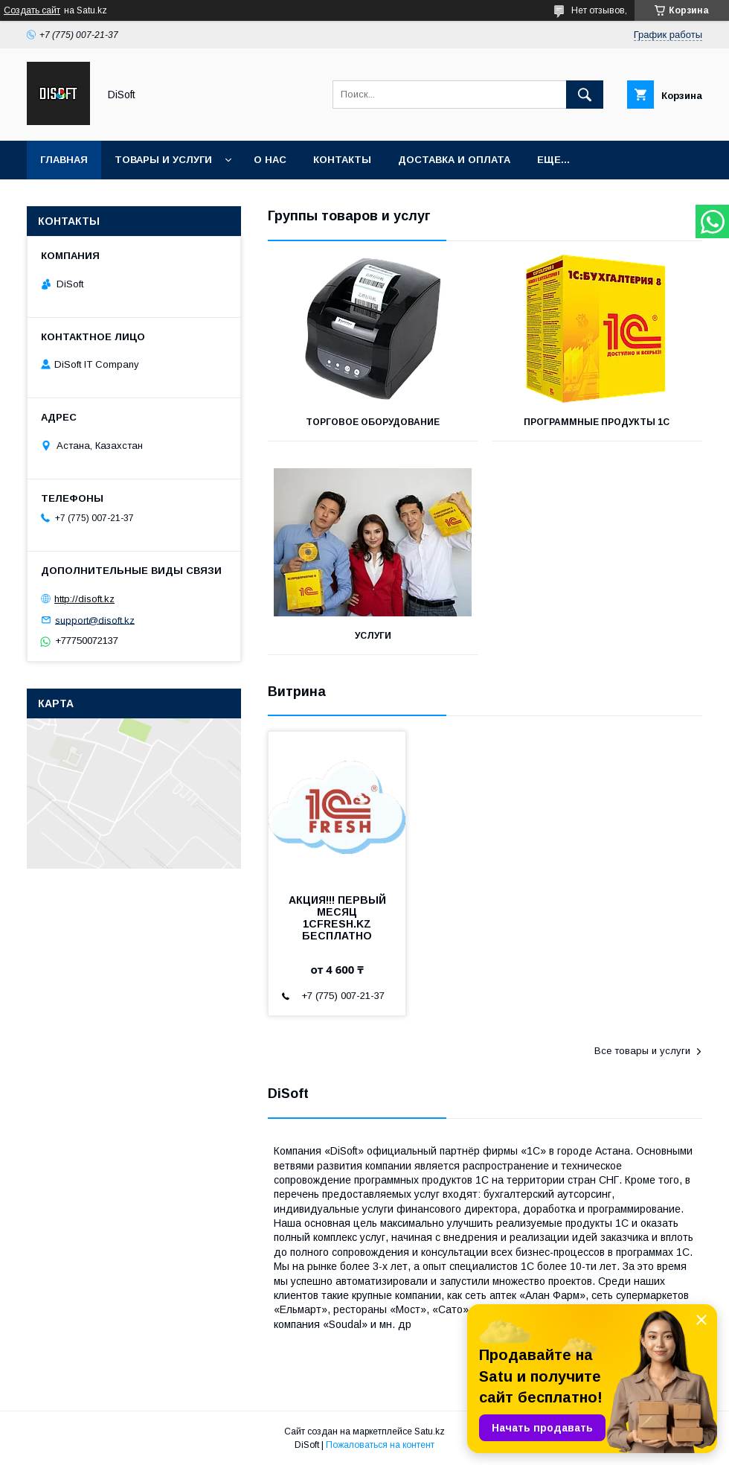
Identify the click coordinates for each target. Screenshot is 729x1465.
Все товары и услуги (642, 1050)
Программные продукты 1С (596, 422)
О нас (270, 159)
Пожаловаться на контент (380, 1445)
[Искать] (584, 94)
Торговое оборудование (373, 422)
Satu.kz (429, 1431)
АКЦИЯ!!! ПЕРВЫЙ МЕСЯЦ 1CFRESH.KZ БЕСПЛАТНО (337, 918)
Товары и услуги (163, 159)
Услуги (373, 636)
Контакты (342, 159)
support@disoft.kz (95, 619)
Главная (64, 159)
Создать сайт (32, 10)
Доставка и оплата (454, 159)
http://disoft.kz (84, 598)
